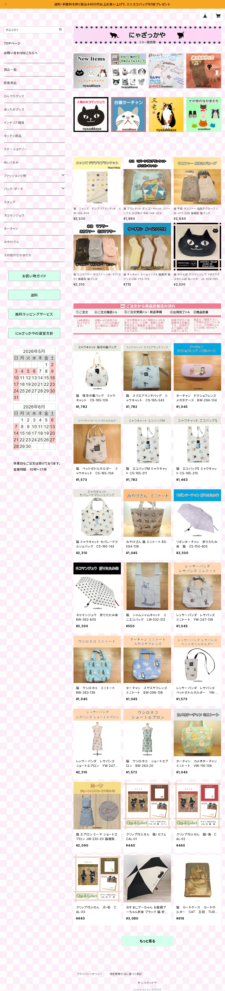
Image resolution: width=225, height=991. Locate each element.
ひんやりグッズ (14, 96)
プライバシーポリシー (90, 974)
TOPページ (12, 43)
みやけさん (11, 242)
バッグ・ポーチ (13, 189)
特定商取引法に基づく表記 (126, 974)
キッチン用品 (13, 136)
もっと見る (147, 941)
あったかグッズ (14, 109)
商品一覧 (10, 69)
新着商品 (10, 83)
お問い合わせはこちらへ (21, 53)
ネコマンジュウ (14, 215)
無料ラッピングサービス (34, 314)
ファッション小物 (15, 175)
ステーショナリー (15, 149)
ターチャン (11, 228)
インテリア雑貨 (14, 122)
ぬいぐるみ (11, 162)
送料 (34, 295)
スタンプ (9, 202)
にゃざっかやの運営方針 (34, 333)
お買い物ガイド (34, 276)
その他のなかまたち (17, 255)
